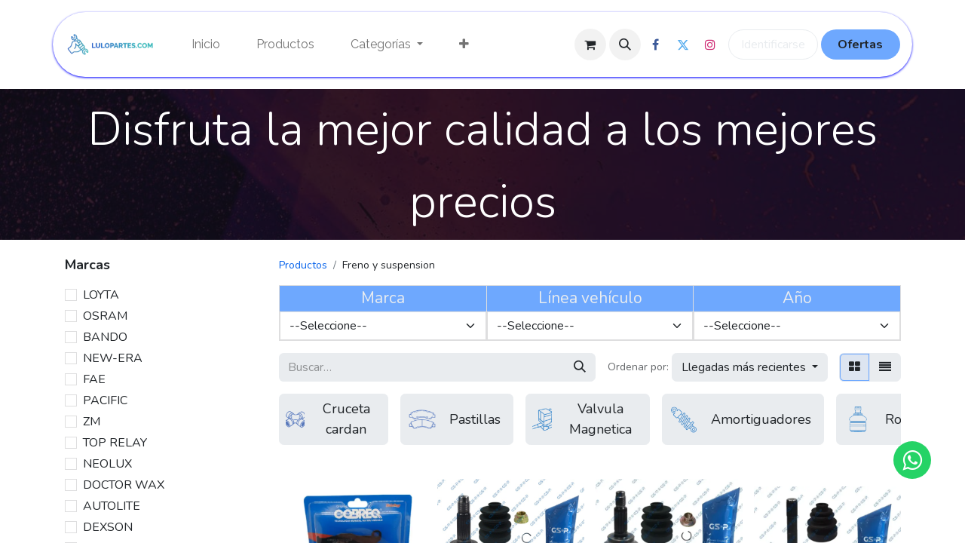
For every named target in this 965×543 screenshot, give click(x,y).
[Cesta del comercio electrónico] (590, 44)
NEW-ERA (112, 358)
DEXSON (108, 527)
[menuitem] (205, 44)
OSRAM (105, 316)
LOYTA (101, 295)
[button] (625, 44)
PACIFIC (105, 400)
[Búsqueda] (580, 367)
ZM (91, 421)
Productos (303, 265)
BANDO (105, 337)
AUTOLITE (111, 506)
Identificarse (773, 44)
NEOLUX (107, 464)
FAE (94, 379)
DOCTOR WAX (123, 485)
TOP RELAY (115, 442)
